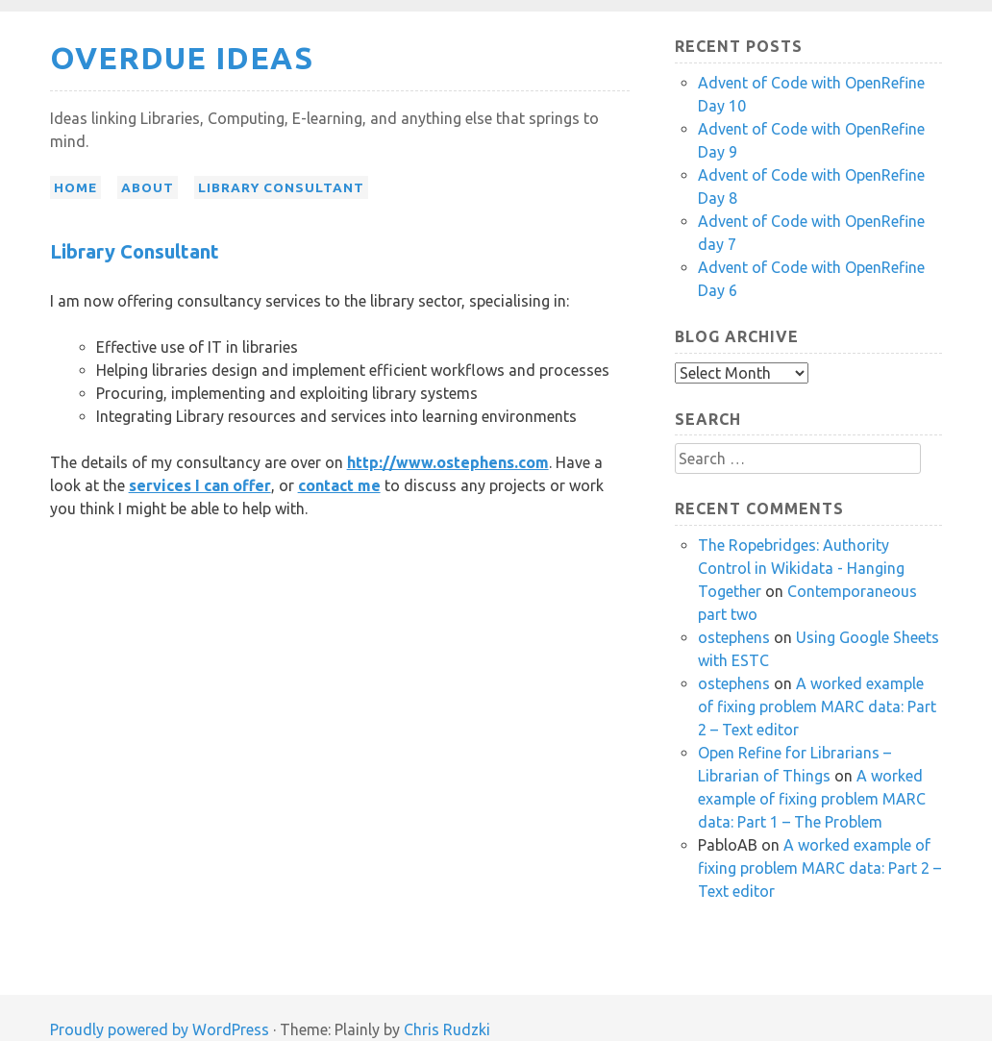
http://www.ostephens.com (448, 462)
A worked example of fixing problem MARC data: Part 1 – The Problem (812, 798)
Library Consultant (281, 187)
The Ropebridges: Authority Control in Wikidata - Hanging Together (801, 568)
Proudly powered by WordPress (159, 1029)
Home (75, 187)
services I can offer (200, 485)
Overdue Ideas (181, 57)
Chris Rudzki (447, 1029)
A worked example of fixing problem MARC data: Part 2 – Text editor (817, 706)
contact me (339, 485)
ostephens (734, 637)
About (147, 187)
